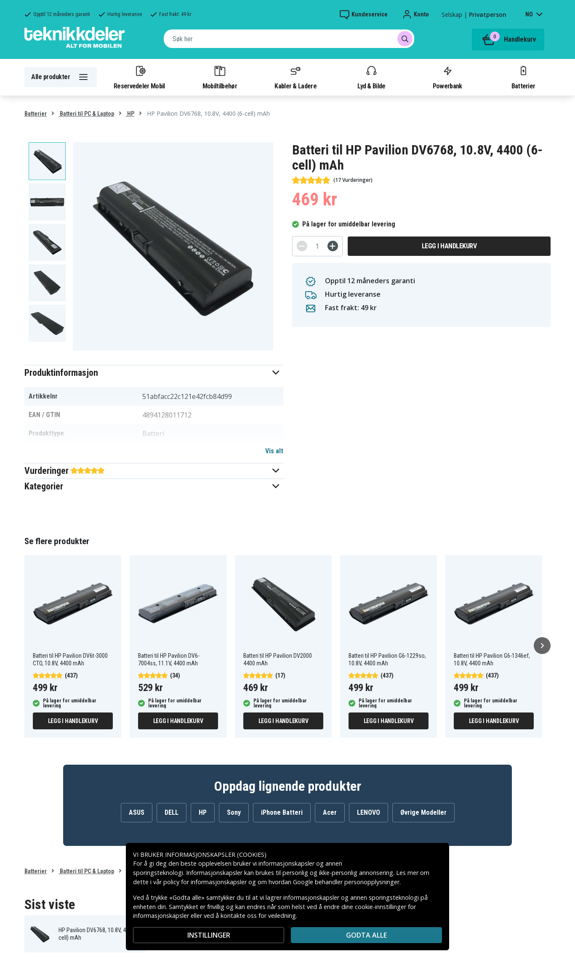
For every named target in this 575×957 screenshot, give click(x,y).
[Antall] (317, 246)
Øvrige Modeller (423, 812)
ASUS (136, 812)
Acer (330, 812)
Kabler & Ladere (295, 77)
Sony (234, 812)
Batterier (523, 77)
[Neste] (542, 645)
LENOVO (368, 812)
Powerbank (447, 77)
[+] (332, 246)
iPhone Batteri (282, 812)
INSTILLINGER (208, 935)
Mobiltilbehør (219, 77)
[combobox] (289, 38)
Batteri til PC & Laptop (86, 113)
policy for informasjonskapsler (205, 882)
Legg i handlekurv (449, 246)
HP (130, 113)
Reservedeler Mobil (139, 77)
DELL (171, 812)
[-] (302, 246)
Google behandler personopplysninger (346, 882)
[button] (153, 372)
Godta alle (366, 935)
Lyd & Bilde (371, 77)
